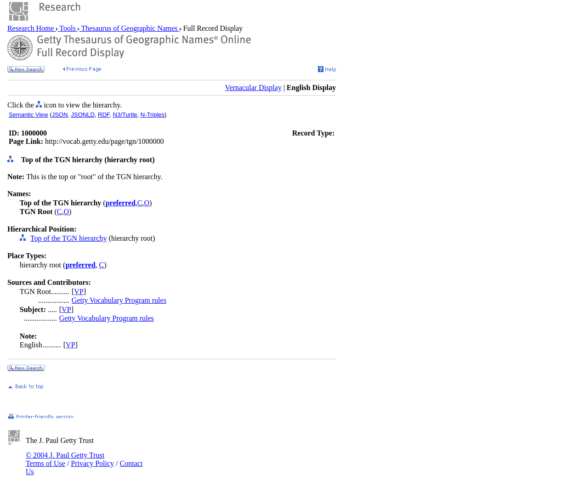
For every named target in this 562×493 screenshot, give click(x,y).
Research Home (31, 28)
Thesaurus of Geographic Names (129, 28)
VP (78, 291)
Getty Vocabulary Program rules (119, 300)
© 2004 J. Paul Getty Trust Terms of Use (65, 459)
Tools (68, 28)
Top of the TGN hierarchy (68, 238)
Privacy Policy (92, 463)
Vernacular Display (253, 87)
